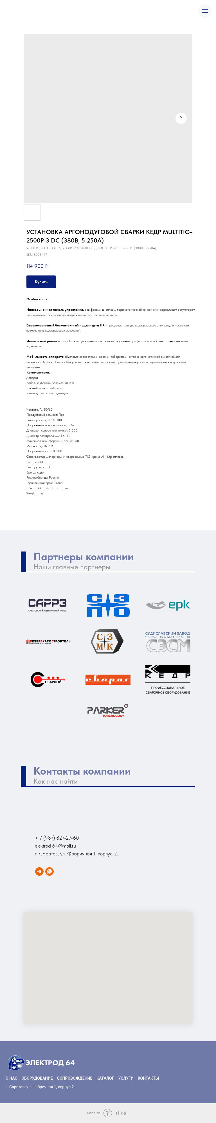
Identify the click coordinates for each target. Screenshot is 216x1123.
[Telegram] (39, 871)
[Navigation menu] (205, 11)
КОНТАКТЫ (148, 1078)
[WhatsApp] (49, 871)
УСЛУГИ (126, 1078)
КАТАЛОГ (105, 1078)
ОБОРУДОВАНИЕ (37, 1078)
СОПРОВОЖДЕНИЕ (75, 1078)
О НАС (11, 1078)
